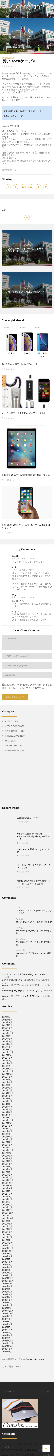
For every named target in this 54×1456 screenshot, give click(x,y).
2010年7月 (7, 1212)
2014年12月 (8, 1079)
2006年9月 (7, 1335)
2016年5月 (7, 1046)
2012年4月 (7, 1155)
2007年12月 (8, 1294)
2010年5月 (7, 1218)
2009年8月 (7, 1242)
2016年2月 (7, 1049)
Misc (8, 740)
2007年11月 (8, 1297)
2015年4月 (7, 1068)
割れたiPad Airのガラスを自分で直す (34, 908)
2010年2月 (7, 1226)
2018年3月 (7, 1014)
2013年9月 (7, 1112)
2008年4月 (7, 1283)
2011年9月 (7, 1174)
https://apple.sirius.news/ (32, 1345)
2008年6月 (7, 1280)
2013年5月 (7, 1120)
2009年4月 (7, 1253)
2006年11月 (8, 1329)
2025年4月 (7, 1003)
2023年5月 (7, 1006)
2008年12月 (8, 1264)
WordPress (12, 750)
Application (12, 731)
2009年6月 (7, 1248)
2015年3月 (7, 1071)
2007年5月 (7, 1313)
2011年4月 (7, 1188)
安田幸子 (20, 905)
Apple (8, 721)
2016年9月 (7, 1044)
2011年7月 (7, 1180)
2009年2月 (7, 1259)
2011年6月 (7, 1182)
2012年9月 (7, 1142)
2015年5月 (7, 1065)
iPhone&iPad (8, 58)
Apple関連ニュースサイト (29, 818)
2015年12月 (8, 1055)
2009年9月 (7, 1240)
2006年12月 (8, 1327)
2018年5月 (7, 1011)
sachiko (16, 556)
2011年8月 (7, 1177)
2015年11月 (8, 1057)
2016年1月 (7, 1052)
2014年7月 (7, 1087)
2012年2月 (7, 1161)
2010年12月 (8, 1199)
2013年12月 (8, 1104)
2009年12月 (8, 1231)
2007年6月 (7, 1310)
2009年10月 (8, 1237)
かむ (4, 210)
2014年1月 (7, 1101)
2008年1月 (7, 1291)
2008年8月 (7, 1275)
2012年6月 (7, 1150)
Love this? (9, 170)
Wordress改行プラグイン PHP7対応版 (20, 971)
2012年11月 (8, 1136)
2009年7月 (7, 1245)
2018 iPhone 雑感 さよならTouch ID (19, 364)
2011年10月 (8, 1172)
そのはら (20, 914)
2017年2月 (7, 1033)
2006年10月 (8, 1332)
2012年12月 (8, 1133)
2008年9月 (7, 1272)
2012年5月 (7, 1152)
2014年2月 (7, 1098)
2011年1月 (7, 1196)
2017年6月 (7, 1027)
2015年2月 (7, 1074)
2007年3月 (7, 1318)
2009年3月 (7, 1256)
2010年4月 (7, 1220)
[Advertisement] (26, 781)
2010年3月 (7, 1223)
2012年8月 (7, 1144)
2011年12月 (8, 1166)
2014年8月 (7, 1084)
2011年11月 (8, 1169)
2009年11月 (8, 1234)
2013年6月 (7, 1117)
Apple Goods (13, 726)
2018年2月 (7, 1016)
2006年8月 (7, 1337)
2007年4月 (7, 1316)
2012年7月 (7, 1147)
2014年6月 (7, 1090)
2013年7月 (7, 1114)
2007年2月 (7, 1321)
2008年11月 (8, 1267)
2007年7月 (7, 1308)
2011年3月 (7, 1191)
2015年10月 (8, 1060)
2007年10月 (8, 1299)
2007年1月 (7, 1324)
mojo (14, 567)
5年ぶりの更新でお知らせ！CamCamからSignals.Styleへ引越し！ (33, 831)
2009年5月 (7, 1250)
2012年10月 (8, 1139)
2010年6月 (7, 1215)
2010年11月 (8, 1201)
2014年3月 (7, 1095)
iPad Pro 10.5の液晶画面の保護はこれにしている (26, 475)
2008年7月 (7, 1278)
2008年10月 (8, 1269)
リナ (18, 893)
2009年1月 (7, 1261)
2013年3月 (7, 1125)
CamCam (20, 925)
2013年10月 (8, 1109)
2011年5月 (7, 1185)
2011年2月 (7, 1193)
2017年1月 (7, 1036)
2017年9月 (7, 1025)
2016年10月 (8, 1041)
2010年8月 (7, 1210)
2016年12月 (8, 1038)
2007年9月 (7, 1302)
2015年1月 (7, 1076)
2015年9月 (7, 1063)
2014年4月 (7, 1093)
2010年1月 (7, 1229)
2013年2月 (7, 1128)
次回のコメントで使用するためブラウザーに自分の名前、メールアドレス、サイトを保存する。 (27, 686)
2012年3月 (7, 1158)
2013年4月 (7, 1123)
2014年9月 (7, 1082)
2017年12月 (8, 1019)
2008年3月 (7, 1286)
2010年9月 (7, 1207)
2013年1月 (7, 1131)
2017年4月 (7, 1030)
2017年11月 (8, 1022)
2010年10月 (8, 1204)
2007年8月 (7, 1305)
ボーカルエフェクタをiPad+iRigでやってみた (24, 413)
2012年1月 (7, 1163)
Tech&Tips (11, 745)
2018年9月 (7, 1008)
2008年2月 (7, 1288)
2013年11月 (8, 1106)
